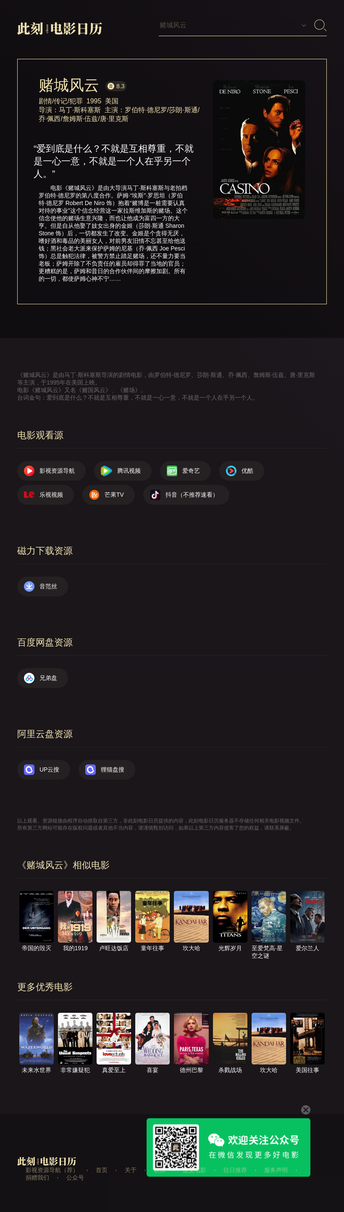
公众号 (75, 1177)
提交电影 (194, 1170)
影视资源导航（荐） (52, 1170)
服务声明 (276, 1170)
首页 (102, 1170)
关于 (131, 1170)
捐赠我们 (37, 1177)
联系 (159, 1170)
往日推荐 (235, 1170)
